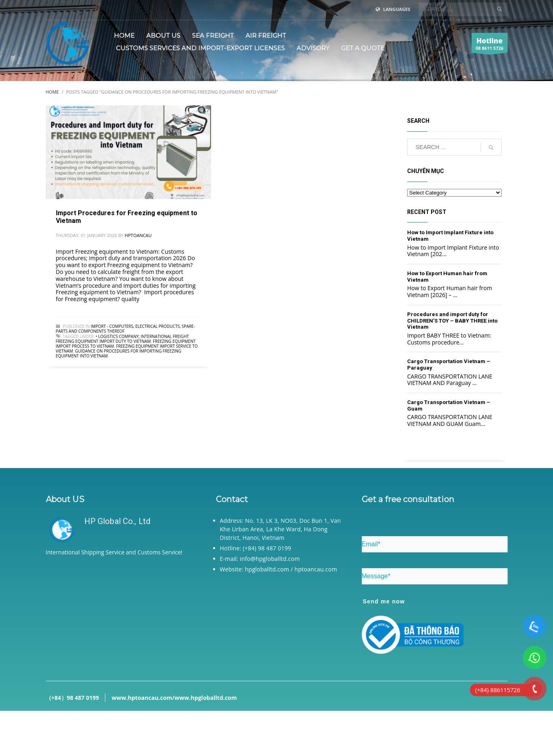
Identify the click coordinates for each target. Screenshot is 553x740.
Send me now (384, 601)
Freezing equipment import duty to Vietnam (103, 341)
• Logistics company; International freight (142, 336)
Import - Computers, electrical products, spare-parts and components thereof (125, 328)
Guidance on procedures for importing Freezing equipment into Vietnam (118, 353)
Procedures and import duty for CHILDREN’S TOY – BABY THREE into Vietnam (452, 320)
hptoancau (138, 235)
